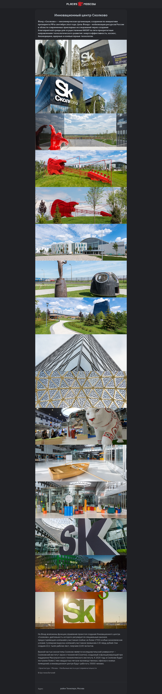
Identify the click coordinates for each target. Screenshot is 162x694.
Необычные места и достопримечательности (78, 668)
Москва (55, 668)
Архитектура (44, 668)
